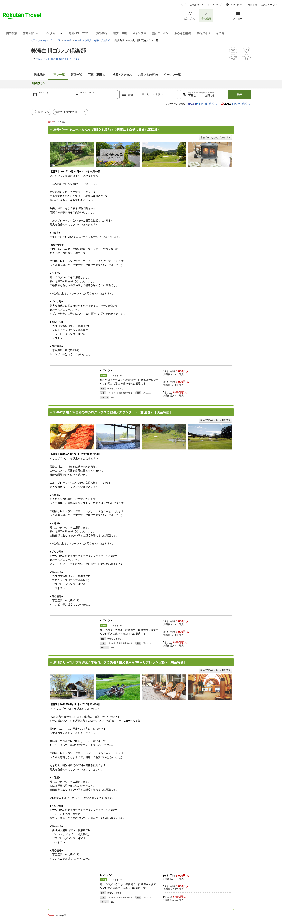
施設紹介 (39, 74)
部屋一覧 (76, 74)
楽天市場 (252, 4)
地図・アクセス (122, 74)
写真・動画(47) (97, 74)
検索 (239, 94)
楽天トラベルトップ (41, 40)
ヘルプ (182, 4)
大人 (149, 94)
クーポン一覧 (172, 74)
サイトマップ (215, 4)
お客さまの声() (148, 74)
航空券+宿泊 (200, 103)
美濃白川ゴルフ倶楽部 (58, 51)
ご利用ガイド (197, 4)
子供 (158, 94)
